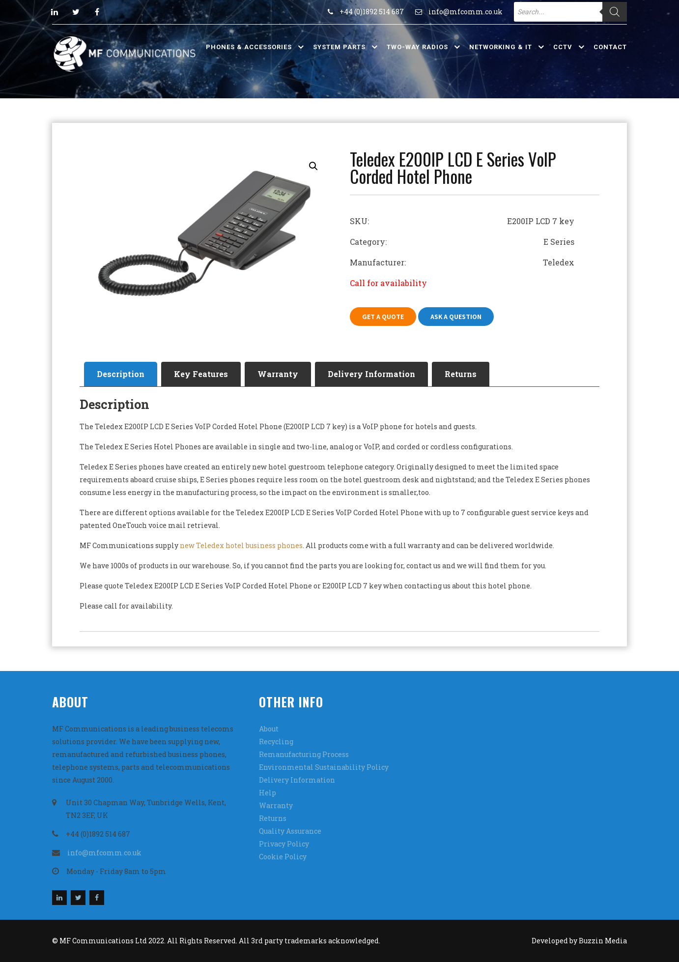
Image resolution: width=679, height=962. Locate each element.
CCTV (562, 47)
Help (267, 792)
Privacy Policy (284, 843)
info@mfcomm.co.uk (465, 11)
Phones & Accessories (249, 47)
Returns (461, 374)
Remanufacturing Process (304, 754)
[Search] (614, 12)
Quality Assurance (290, 831)
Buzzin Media (603, 940)
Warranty (277, 374)
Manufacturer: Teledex (462, 262)
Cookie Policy (283, 856)
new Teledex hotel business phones (241, 545)
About (269, 728)
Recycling (276, 741)
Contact (610, 47)
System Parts (339, 47)
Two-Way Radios (417, 47)
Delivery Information (371, 374)
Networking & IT (500, 47)
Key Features (201, 374)
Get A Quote (383, 316)
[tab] (120, 374)
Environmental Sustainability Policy (324, 767)
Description (120, 374)
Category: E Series (462, 241)
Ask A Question (455, 316)
